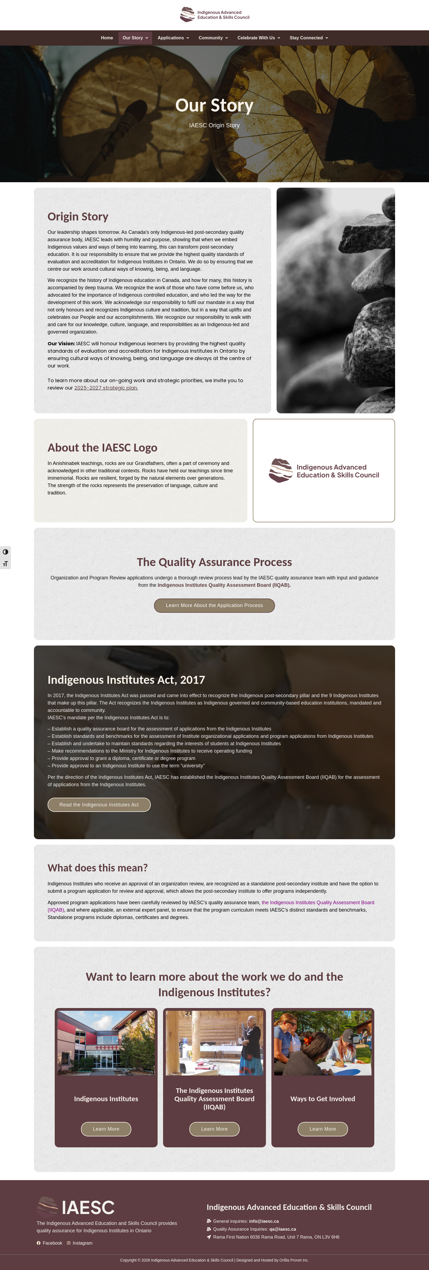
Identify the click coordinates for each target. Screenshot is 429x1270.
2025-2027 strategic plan (105, 387)
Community (213, 38)
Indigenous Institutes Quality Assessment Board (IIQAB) (223, 585)
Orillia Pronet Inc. (294, 1260)
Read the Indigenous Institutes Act (99, 805)
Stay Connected (309, 38)
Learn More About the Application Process (214, 606)
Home (107, 38)
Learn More (106, 1129)
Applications (173, 38)
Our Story (135, 38)
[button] (135, 38)
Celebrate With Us (258, 38)
